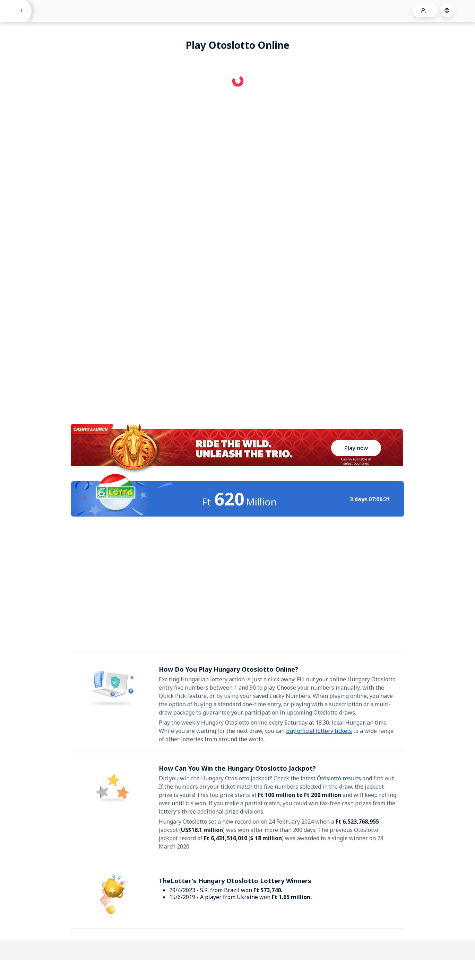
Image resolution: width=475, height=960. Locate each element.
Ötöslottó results (339, 778)
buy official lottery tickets (319, 731)
